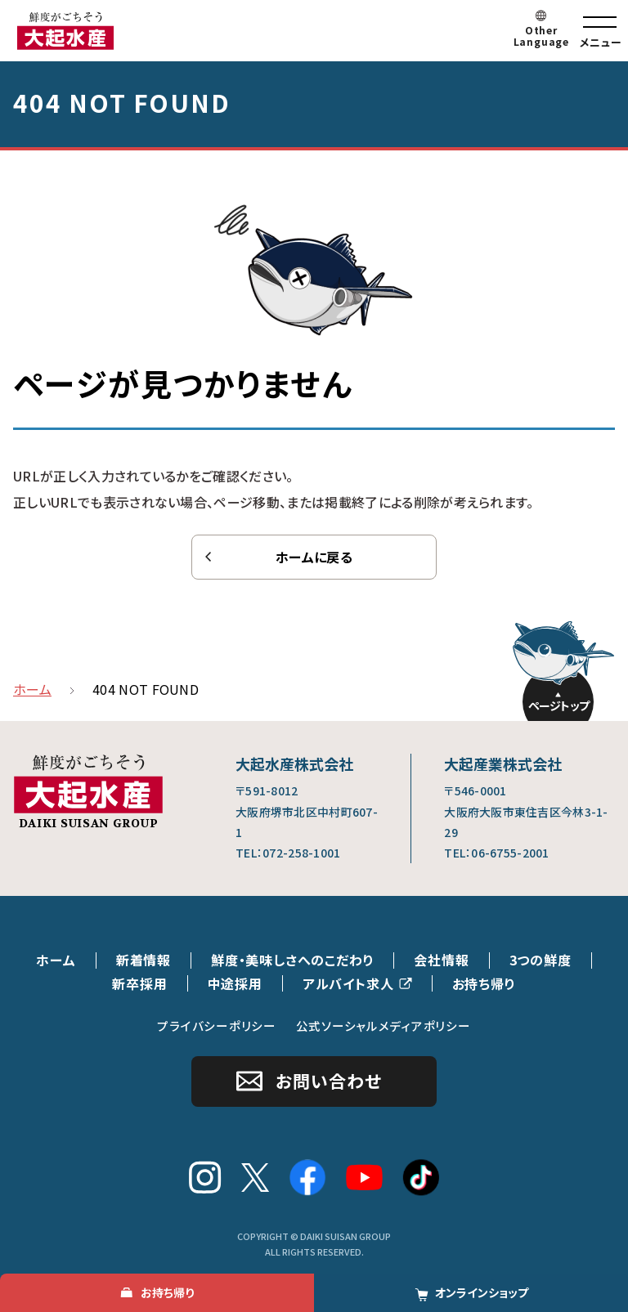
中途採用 (235, 983)
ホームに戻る (314, 556)
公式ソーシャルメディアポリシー (383, 1025)
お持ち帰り (484, 983)
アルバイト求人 (348, 983)
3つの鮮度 (540, 959)
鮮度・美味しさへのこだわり (292, 959)
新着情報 (143, 959)
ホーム (55, 959)
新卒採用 (139, 983)
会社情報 (441, 959)
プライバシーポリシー (216, 1025)
